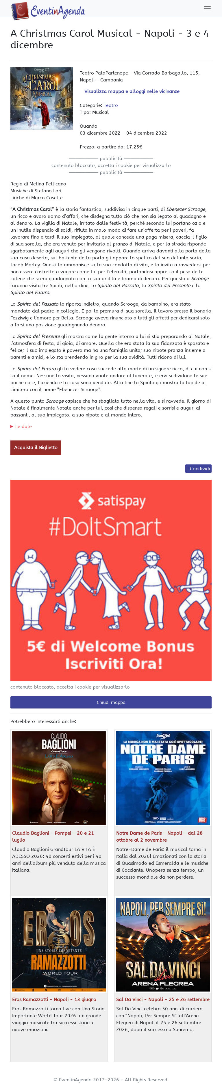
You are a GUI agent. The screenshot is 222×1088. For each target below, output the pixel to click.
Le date (23, 426)
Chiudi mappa (111, 702)
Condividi (200, 468)
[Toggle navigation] (207, 8)
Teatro (111, 105)
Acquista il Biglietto (36, 447)
